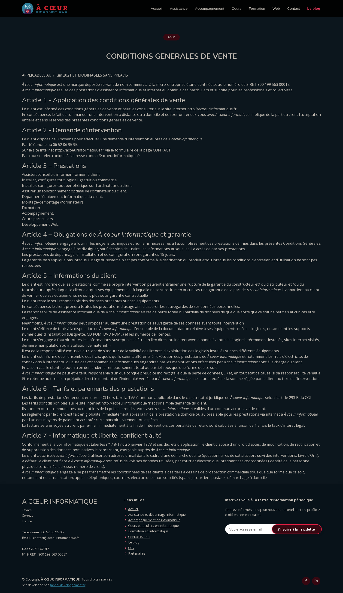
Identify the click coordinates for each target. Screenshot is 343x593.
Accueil (157, 8)
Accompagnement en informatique (154, 520)
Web (276, 8)
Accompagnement (209, 8)
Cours (236, 8)
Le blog (313, 8)
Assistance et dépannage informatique (157, 514)
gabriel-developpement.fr (67, 585)
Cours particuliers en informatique (153, 525)
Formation (257, 8)
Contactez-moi (139, 536)
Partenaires (136, 553)
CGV (131, 548)
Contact (293, 8)
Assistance (179, 8)
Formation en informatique (148, 531)
